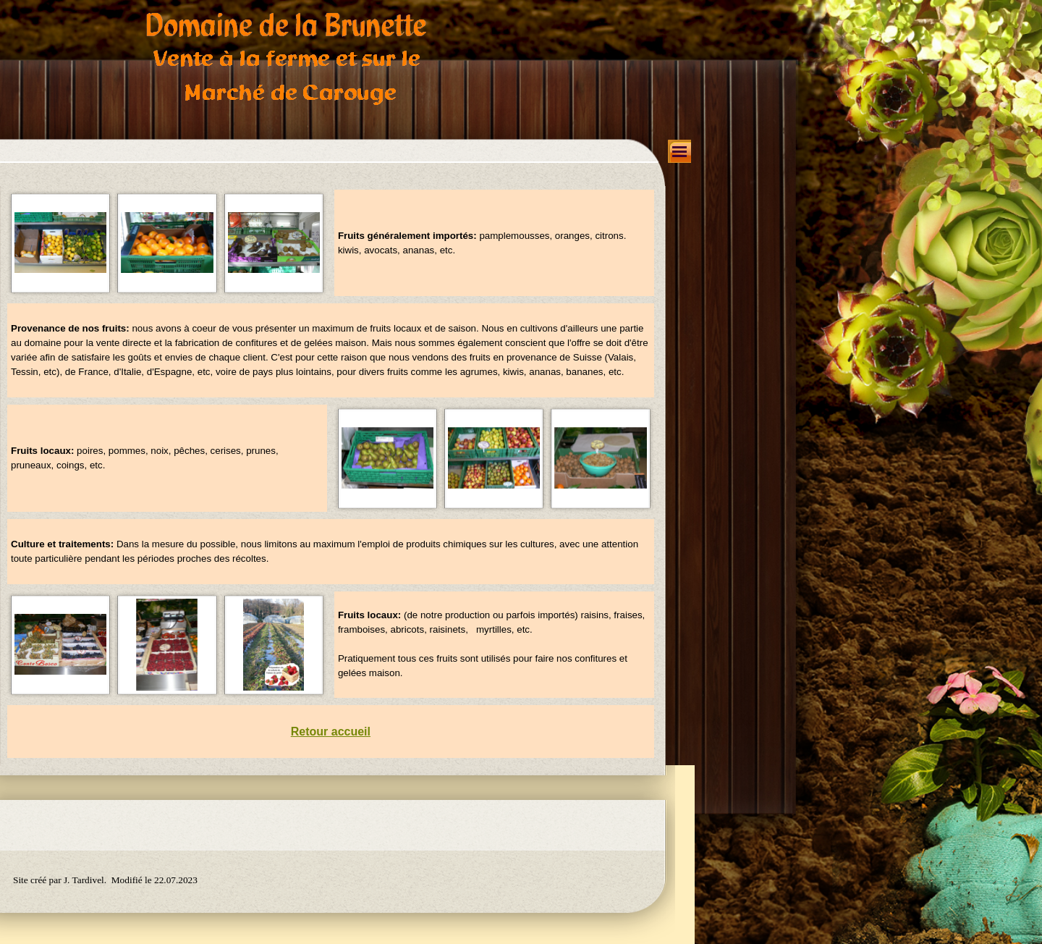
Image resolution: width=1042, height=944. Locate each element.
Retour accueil (330, 731)
